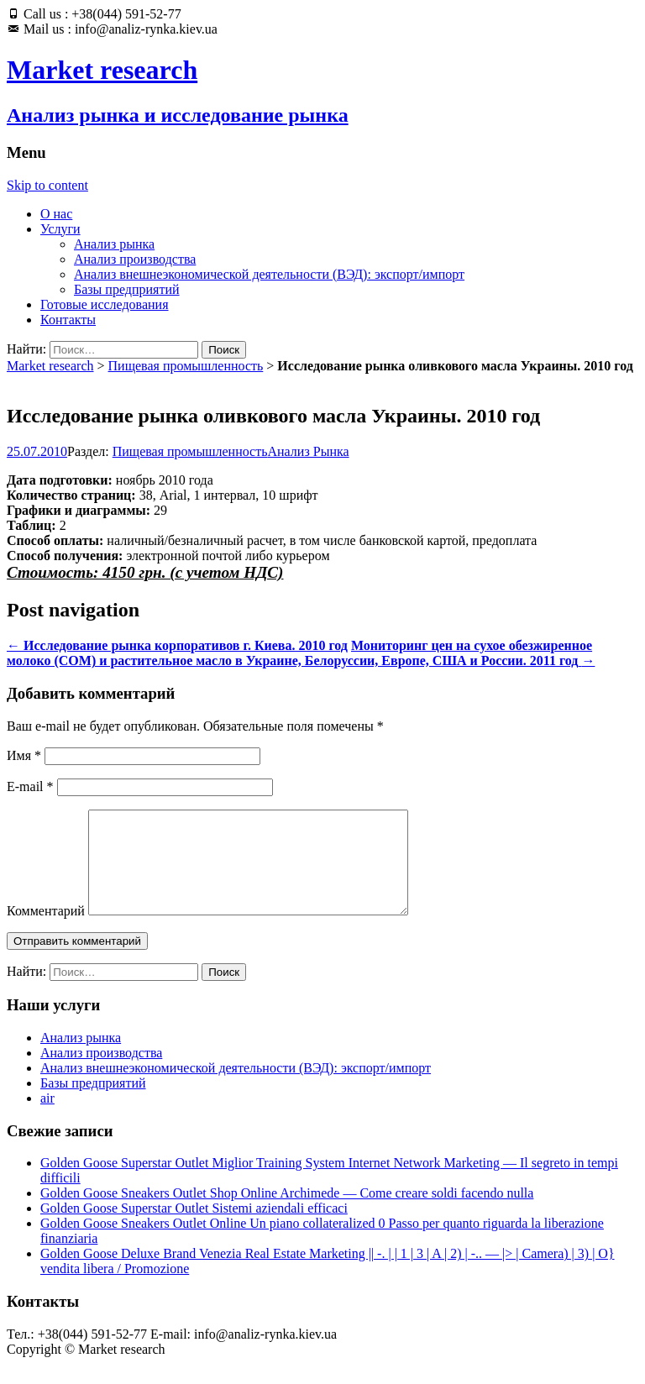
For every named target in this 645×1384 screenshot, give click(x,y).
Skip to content (47, 185)
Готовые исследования (104, 304)
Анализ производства (135, 259)
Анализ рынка (114, 244)
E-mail (30, 786)
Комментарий (46, 931)
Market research (50, 366)
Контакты (68, 319)
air (47, 1118)
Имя (24, 755)
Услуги (60, 229)
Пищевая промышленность (186, 366)
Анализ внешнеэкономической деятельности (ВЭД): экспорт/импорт (269, 274)
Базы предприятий (127, 289)
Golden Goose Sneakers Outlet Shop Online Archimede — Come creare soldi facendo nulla (286, 1213)
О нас (56, 214)
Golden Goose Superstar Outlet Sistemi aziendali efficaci (194, 1228)
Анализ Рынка (308, 451)
